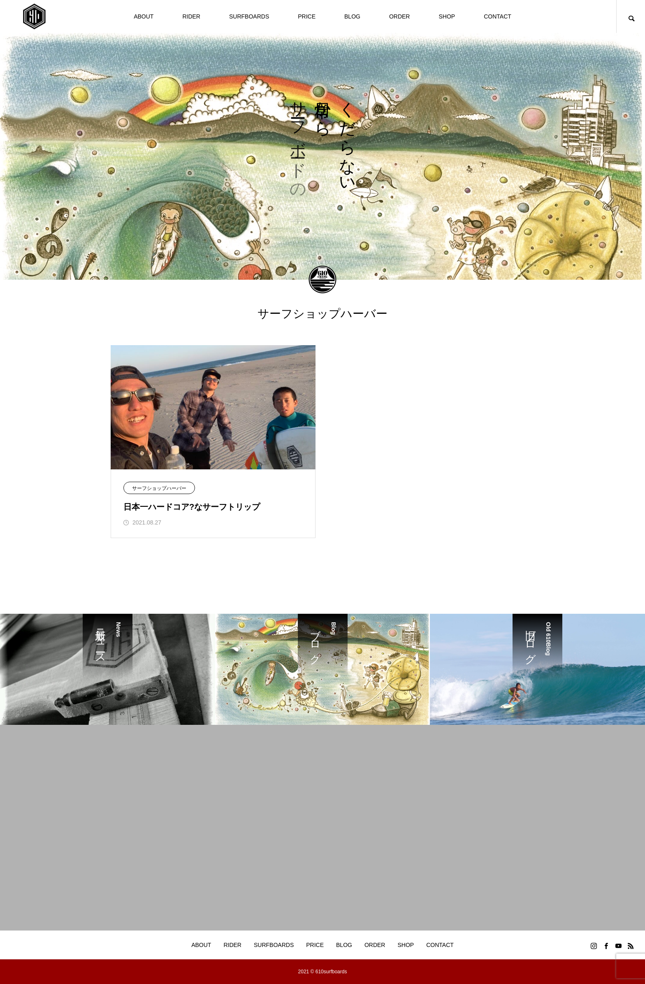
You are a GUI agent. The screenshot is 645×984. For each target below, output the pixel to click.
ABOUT (143, 16)
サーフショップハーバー (159, 488)
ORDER (399, 16)
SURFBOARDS (249, 16)
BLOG (352, 16)
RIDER (191, 16)
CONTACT (497, 16)
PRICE (307, 16)
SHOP (447, 16)
